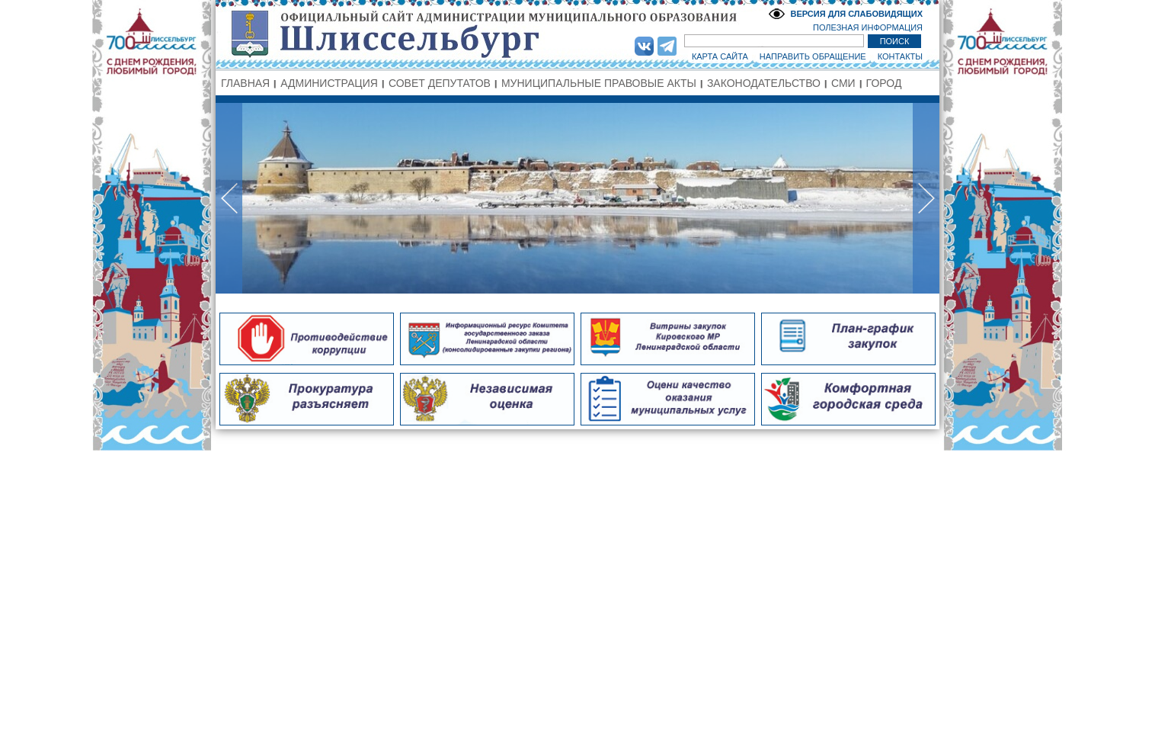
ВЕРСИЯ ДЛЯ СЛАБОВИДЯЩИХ (856, 13)
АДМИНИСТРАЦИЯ (329, 83)
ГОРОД (884, 83)
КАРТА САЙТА (720, 56)
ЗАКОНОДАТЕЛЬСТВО (764, 83)
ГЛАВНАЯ (245, 83)
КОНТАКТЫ (900, 56)
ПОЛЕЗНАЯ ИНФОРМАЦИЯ (868, 27)
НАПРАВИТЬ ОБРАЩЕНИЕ (813, 56)
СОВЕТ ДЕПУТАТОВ (440, 83)
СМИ (843, 83)
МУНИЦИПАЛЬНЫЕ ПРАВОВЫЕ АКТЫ (598, 83)
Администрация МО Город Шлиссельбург (577, 34)
